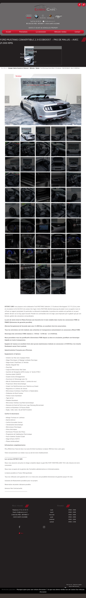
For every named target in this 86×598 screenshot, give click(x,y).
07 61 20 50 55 (23, 514)
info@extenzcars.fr (50, 21)
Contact (77, 32)
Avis (21, 538)
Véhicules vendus (60, 32)
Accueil (8, 32)
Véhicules (32, 68)
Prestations (23, 32)
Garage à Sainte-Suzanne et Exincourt (18, 68)
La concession (41, 32)
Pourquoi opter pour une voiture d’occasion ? (32, 594)
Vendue (37, 68)
